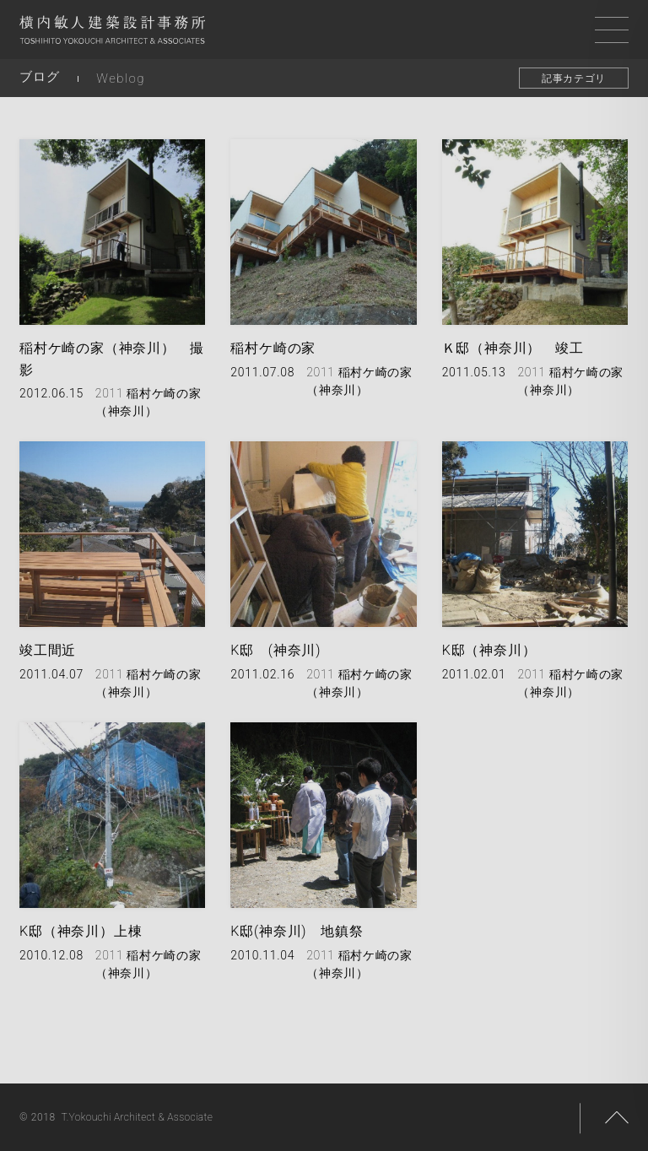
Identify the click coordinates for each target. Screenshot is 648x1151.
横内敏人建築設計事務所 (112, 33)
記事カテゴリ (574, 78)
